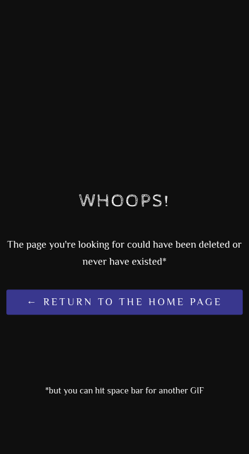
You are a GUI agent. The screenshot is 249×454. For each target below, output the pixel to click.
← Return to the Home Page (124, 302)
